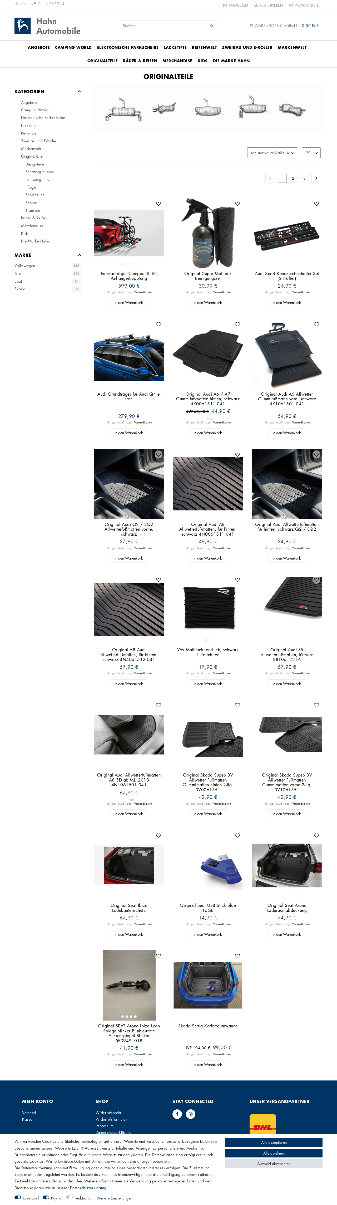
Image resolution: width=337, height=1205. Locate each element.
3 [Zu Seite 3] (304, 178)
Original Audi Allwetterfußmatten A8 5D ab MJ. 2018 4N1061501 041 (129, 780)
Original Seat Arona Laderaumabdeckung (287, 908)
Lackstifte (175, 47)
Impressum (105, 1125)
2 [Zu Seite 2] (293, 178)
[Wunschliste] (302, 5)
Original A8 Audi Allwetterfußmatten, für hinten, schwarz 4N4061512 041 (129, 654)
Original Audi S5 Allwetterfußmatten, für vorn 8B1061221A (286, 654)
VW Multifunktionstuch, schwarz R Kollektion (208, 652)
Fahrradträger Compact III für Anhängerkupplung (129, 276)
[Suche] (212, 26)
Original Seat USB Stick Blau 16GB (208, 908)
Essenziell (31, 1198)
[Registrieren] (268, 5)
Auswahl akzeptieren (273, 1163)
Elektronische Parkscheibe (128, 47)
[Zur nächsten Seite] (316, 178)
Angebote (39, 47)
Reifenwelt (204, 47)
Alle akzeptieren (274, 1142)
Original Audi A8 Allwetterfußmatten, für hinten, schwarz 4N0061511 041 (208, 529)
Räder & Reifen (140, 61)
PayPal (56, 1198)
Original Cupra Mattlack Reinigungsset (208, 276)
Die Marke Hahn (231, 61)
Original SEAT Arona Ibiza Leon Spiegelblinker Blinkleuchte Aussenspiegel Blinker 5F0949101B (129, 1033)
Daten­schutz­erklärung (114, 1132)
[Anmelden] (236, 5)
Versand (29, 1112)
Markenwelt (292, 47)
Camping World (73, 47)
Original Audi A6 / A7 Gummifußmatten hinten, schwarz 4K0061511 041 (208, 399)
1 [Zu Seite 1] (282, 178)
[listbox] (129, 233)
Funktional (83, 1198)
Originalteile (102, 61)
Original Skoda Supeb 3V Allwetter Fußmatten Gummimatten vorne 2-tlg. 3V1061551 (287, 782)
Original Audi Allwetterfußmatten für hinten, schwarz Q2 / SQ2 (287, 527)
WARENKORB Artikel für (284, 25)
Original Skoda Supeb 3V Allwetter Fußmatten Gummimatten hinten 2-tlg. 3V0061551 (208, 782)
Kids (203, 61)
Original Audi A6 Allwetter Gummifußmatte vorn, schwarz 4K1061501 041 (287, 399)
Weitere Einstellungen (114, 1198)
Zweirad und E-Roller (247, 47)
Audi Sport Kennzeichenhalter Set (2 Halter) (287, 276)
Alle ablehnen (274, 1153)
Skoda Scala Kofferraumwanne (208, 1025)
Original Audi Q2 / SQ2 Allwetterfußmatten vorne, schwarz (129, 529)
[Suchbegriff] (168, 25)
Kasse (27, 1119)
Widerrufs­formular (111, 1119)
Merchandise (177, 61)
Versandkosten (143, 292)
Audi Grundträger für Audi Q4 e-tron (129, 396)
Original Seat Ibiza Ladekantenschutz (129, 908)
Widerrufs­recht (108, 1112)
